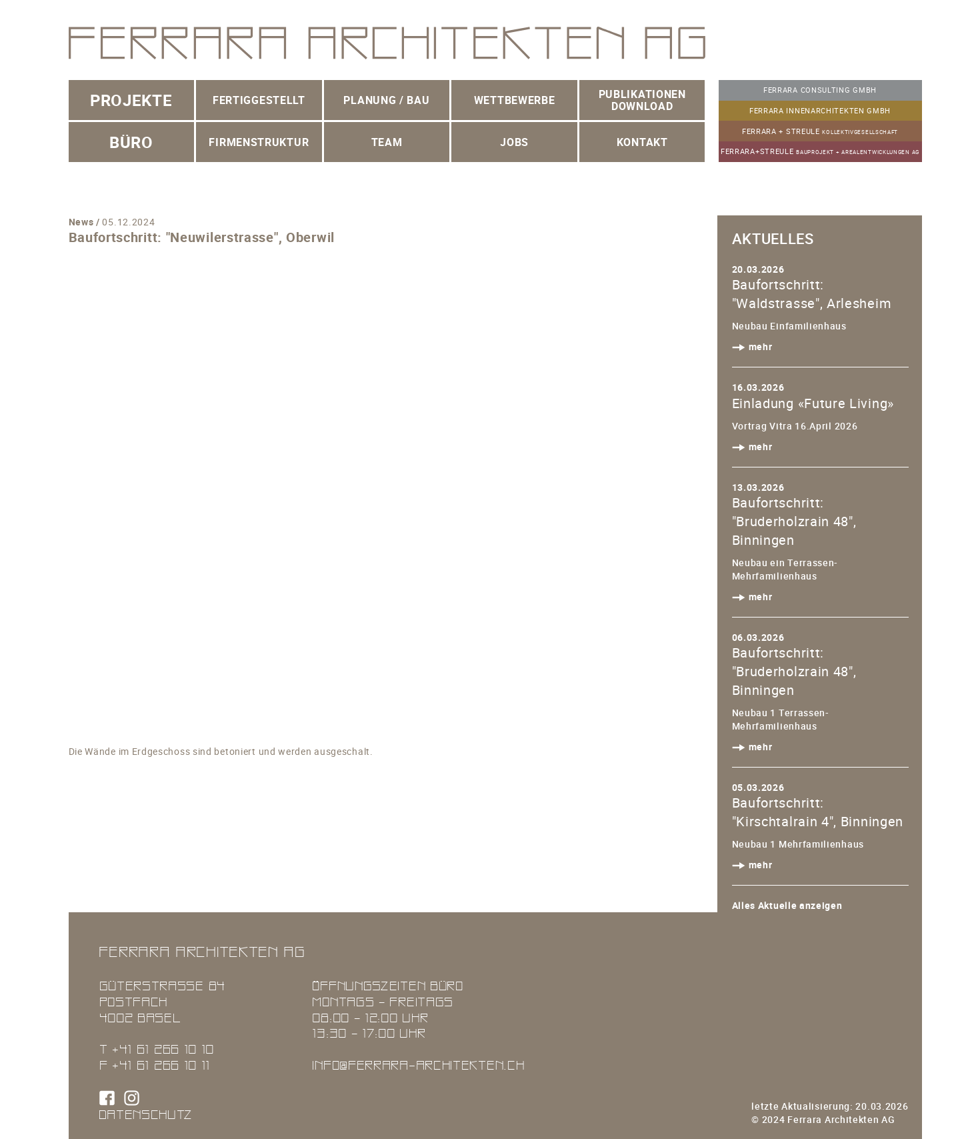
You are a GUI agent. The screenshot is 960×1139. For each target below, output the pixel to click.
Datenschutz (146, 1114)
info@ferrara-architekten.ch (418, 1064)
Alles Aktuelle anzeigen (787, 905)
